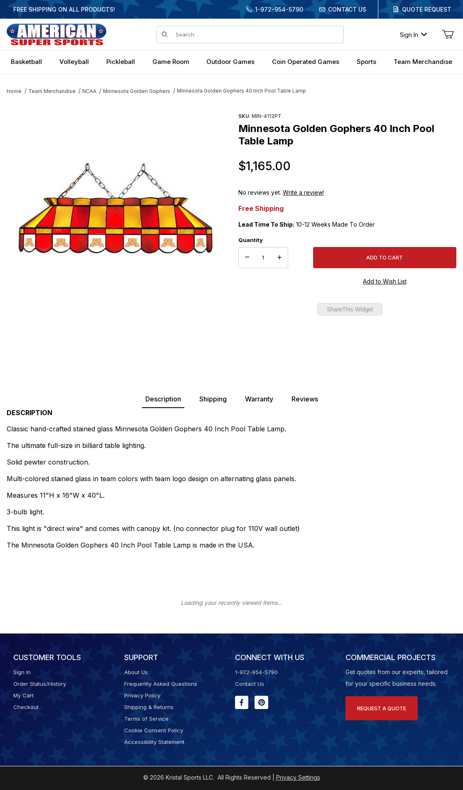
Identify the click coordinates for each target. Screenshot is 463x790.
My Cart (23, 695)
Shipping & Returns (149, 707)
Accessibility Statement (154, 742)
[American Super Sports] (56, 33)
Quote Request (426, 9)
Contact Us (347, 9)
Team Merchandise (52, 91)
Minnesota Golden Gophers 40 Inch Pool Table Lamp (241, 91)
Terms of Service (146, 718)
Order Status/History (39, 683)
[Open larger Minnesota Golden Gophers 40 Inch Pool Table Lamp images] (116, 209)
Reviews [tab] (305, 399)
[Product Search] (257, 34)
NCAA (89, 91)
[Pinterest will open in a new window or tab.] (261, 702)
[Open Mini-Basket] (447, 34)
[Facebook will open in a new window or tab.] (241, 702)
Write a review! (303, 192)
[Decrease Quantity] (247, 257)
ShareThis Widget (350, 309)
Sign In (413, 34)
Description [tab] (163, 399)
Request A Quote (381, 708)
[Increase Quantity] (279, 257)
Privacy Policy (142, 695)
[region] (116, 331)
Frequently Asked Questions (160, 683)
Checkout (26, 707)
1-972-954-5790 (279, 9)
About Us (136, 672)
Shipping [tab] (213, 399)
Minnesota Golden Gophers (136, 91)
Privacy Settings (298, 777)
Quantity (250, 240)
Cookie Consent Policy (153, 730)
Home (14, 91)
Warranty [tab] (259, 399)
